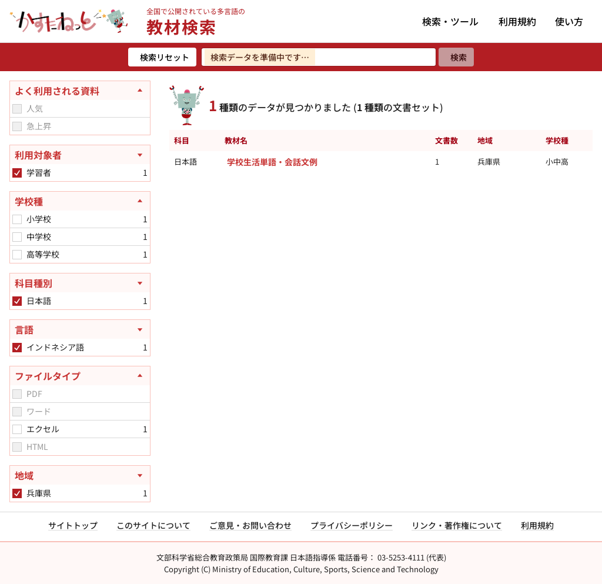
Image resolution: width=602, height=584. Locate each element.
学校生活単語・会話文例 (272, 162)
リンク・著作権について (457, 525)
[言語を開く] (80, 329)
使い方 (569, 21)
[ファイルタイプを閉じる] (80, 375)
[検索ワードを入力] (319, 57)
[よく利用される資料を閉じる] (80, 90)
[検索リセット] (162, 57)
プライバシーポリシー (351, 525)
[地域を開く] (80, 475)
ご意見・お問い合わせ (250, 525)
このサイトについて (153, 525)
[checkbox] (17, 109)
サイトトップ (73, 525)
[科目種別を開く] (80, 282)
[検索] (456, 57)
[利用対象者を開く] (80, 154)
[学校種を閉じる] (80, 201)
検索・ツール (450, 21)
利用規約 (517, 21)
